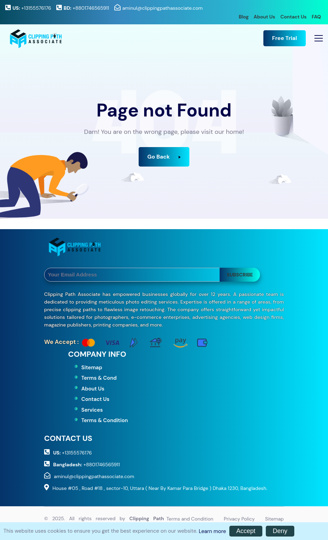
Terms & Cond (99, 377)
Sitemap (91, 367)
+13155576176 (32, 8)
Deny (280, 530)
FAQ (316, 17)
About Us (264, 17)
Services (92, 409)
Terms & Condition (104, 420)
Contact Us (293, 17)
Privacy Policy (239, 519)
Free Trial (284, 38)
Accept (245, 530)
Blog (244, 17)
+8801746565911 (86, 8)
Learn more (212, 531)
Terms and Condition (189, 519)
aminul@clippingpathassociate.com (162, 8)
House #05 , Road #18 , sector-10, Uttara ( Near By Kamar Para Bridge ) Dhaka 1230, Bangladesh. (159, 488)
